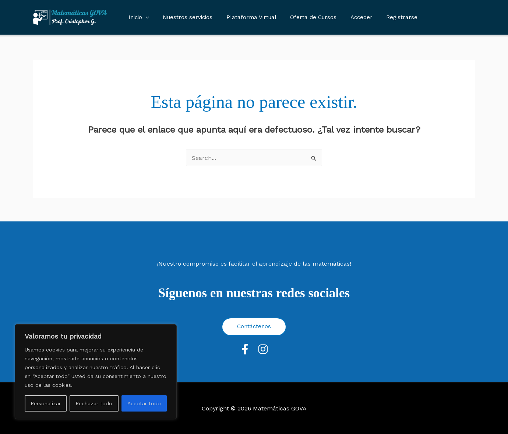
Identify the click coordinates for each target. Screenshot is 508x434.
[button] (144, 17)
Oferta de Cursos (304, 17)
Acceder (349, 17)
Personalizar (46, 403)
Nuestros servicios (183, 17)
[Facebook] (245, 349)
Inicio (137, 17)
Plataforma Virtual (244, 17)
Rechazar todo (93, 403)
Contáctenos (254, 326)
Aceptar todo (144, 403)
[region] (96, 371)
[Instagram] (263, 349)
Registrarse (386, 17)
